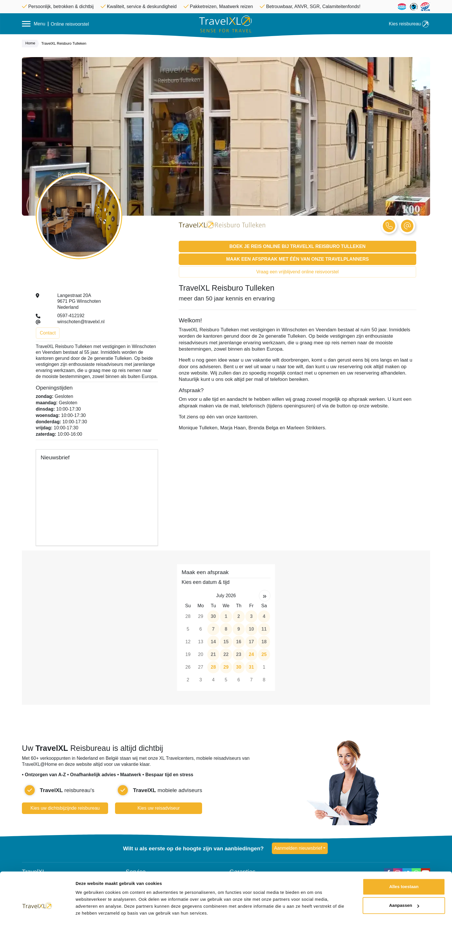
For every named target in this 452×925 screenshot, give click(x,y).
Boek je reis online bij (297, 246)
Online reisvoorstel (70, 24)
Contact (48, 332)
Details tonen (89, 913)
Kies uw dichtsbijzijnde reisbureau (65, 808)
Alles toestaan (404, 871)
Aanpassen (404, 890)
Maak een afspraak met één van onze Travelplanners (297, 259)
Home (31, 43)
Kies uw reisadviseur (159, 808)
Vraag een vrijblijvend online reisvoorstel (297, 271)
